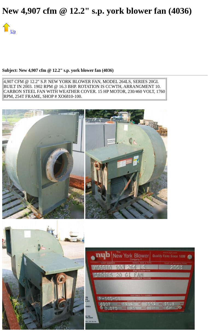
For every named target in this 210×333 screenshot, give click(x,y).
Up (9, 31)
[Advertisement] (105, 50)
